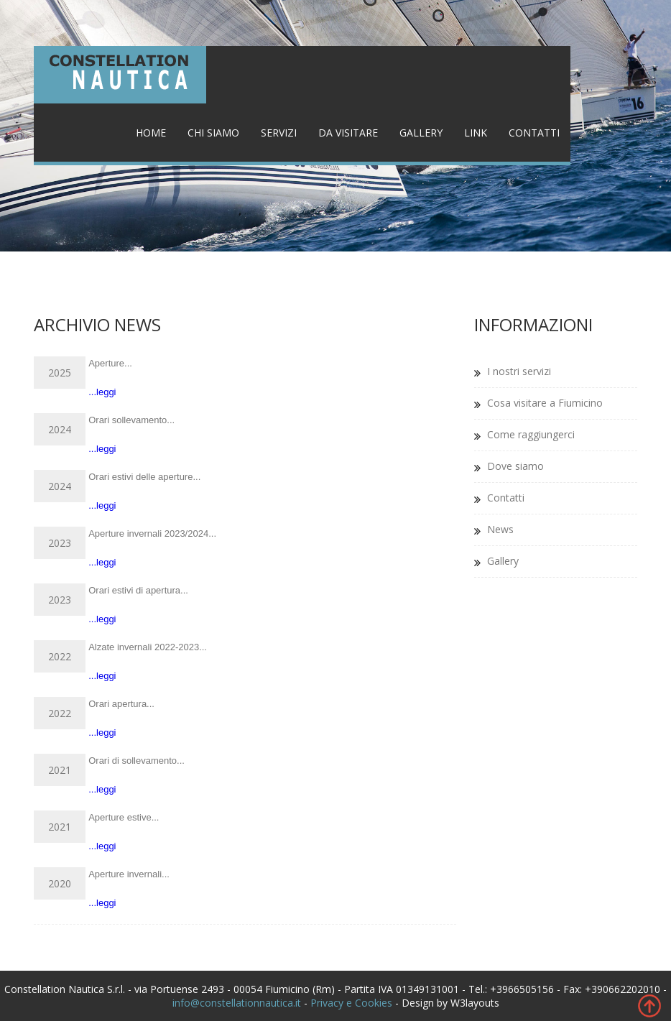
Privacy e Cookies (351, 1003)
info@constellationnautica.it (236, 1003)
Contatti (534, 132)
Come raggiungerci (531, 434)
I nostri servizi (519, 371)
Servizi (279, 132)
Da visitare (348, 132)
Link (475, 132)
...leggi (102, 392)
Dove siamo (515, 466)
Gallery (421, 132)
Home (151, 132)
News (500, 529)
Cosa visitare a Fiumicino (545, 403)
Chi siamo (213, 132)
